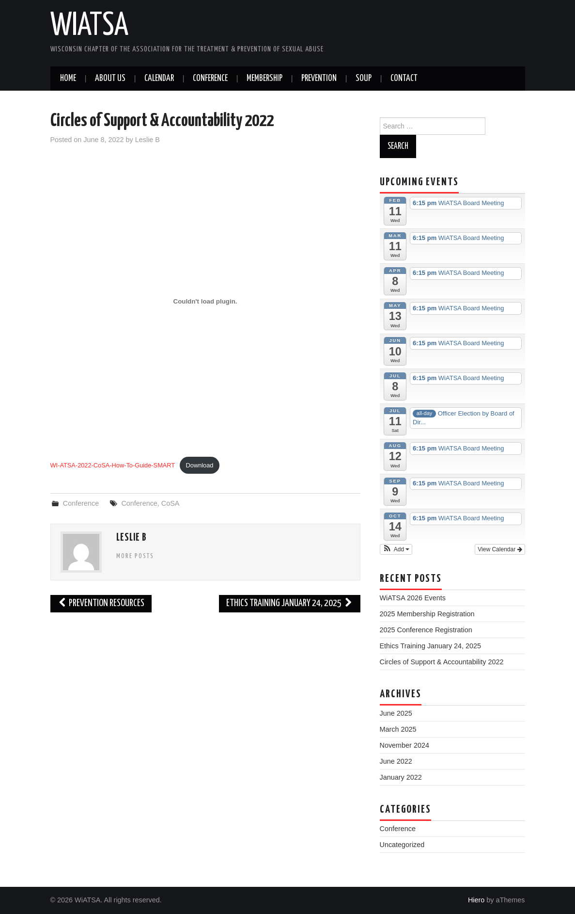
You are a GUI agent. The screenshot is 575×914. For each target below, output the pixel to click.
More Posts (135, 556)
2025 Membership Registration (427, 614)
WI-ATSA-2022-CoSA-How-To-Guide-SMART (112, 465)
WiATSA (89, 26)
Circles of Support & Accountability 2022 (442, 662)
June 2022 (396, 761)
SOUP (364, 78)
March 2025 (398, 729)
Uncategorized (402, 845)
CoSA (170, 503)
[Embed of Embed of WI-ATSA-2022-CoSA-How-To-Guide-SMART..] (205, 301)
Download (200, 465)
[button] (396, 549)
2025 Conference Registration (426, 630)
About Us (110, 78)
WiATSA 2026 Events (413, 598)
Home (68, 78)
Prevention (319, 78)
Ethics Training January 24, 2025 (289, 603)
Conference (210, 78)
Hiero (476, 900)
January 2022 (401, 777)
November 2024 (404, 745)
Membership (264, 78)
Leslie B (147, 140)
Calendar (159, 78)
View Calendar (500, 549)
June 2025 (396, 713)
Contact (404, 78)
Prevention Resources (101, 603)
